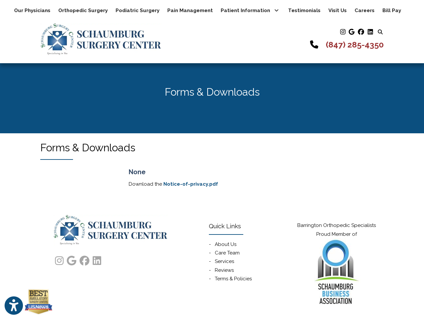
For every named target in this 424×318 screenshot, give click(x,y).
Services (224, 261)
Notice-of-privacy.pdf (190, 184)
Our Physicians (32, 10)
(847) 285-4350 (355, 44)
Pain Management (190, 10)
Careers (365, 10)
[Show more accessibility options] (14, 305)
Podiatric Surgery (137, 10)
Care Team (227, 253)
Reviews (224, 270)
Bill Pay (393, 9)
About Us (225, 244)
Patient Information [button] (250, 10)
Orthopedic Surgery (83, 10)
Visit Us (337, 10)
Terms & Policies (233, 279)
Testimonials (304, 10)
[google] (352, 32)
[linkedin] (370, 32)
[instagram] (342, 32)
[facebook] (361, 32)
